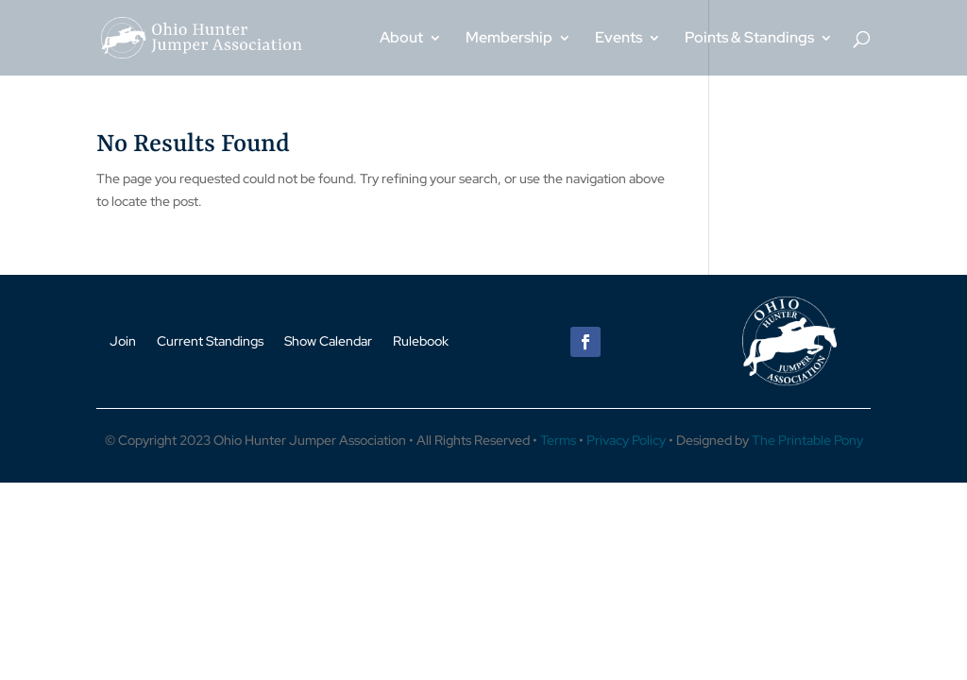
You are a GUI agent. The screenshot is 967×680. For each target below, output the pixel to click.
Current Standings (210, 340)
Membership (509, 39)
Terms (558, 440)
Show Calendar (328, 340)
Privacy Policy (626, 440)
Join (123, 340)
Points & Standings (749, 39)
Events (618, 39)
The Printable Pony (807, 440)
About (401, 39)
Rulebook (421, 340)
